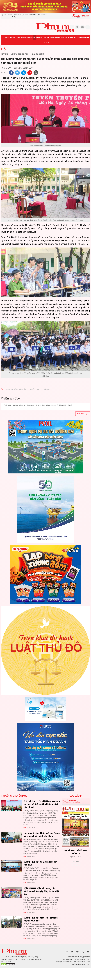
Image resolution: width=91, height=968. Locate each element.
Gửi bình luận (82, 413)
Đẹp (48, 37)
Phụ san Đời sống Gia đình (81, 37)
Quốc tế (44, 42)
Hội (34, 37)
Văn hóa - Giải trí (55, 37)
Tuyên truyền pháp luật (15, 389)
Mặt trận (12, 37)
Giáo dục (39, 37)
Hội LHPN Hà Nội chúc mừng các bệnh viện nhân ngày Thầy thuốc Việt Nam (41, 891)
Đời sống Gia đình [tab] (72, 802)
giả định (46, 389)
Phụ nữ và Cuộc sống (67, 37)
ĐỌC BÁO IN (75, 796)
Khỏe (44, 37)
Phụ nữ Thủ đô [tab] (69, 801)
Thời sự (7, 37)
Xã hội (18, 37)
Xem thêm (76, 865)
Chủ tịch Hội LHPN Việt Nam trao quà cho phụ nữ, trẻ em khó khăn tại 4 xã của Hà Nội (41, 804)
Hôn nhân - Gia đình (26, 37)
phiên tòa (34, 389)
